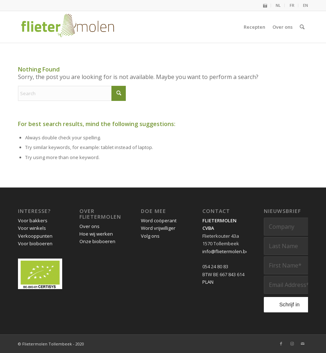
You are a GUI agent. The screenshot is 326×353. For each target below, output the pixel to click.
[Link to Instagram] (291, 343)
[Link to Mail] (302, 343)
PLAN (207, 282)
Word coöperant (158, 220)
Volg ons (150, 236)
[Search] (302, 27)
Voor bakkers (32, 220)
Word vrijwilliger (158, 228)
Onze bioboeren (97, 241)
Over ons (89, 226)
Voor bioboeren (35, 243)
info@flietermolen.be (225, 251)
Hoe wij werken (96, 234)
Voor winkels (32, 228)
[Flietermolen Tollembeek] (68, 27)
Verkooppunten (35, 236)
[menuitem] (265, 6)
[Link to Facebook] (281, 343)
